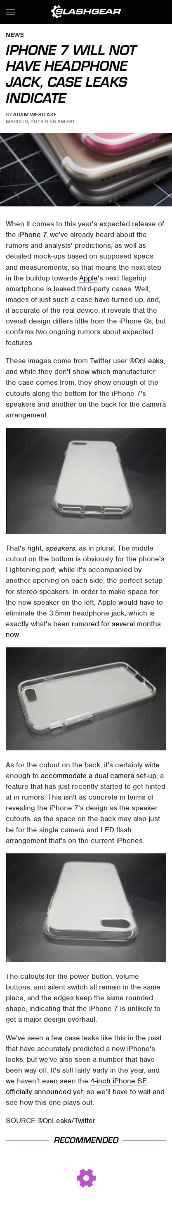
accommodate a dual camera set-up (98, 775)
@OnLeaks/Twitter (66, 1120)
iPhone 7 (32, 234)
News (15, 35)
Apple (88, 278)
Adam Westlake (35, 114)
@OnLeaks (146, 360)
